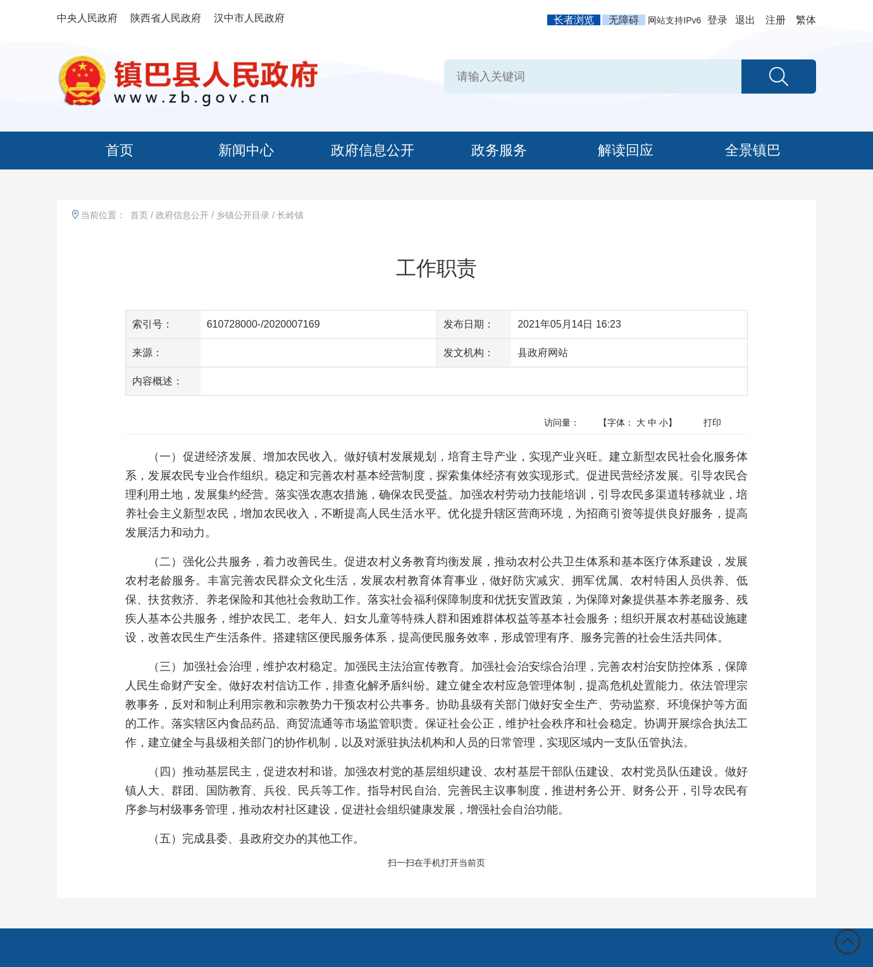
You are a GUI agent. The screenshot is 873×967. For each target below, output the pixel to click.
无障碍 (624, 20)
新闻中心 (246, 150)
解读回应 (625, 150)
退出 (745, 20)
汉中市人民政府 (249, 18)
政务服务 (499, 150)
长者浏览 (574, 20)
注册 (775, 20)
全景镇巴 (753, 150)
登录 (717, 20)
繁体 (806, 20)
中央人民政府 (87, 18)
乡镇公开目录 (242, 215)
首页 (119, 150)
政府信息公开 (372, 150)
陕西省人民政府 (165, 18)
